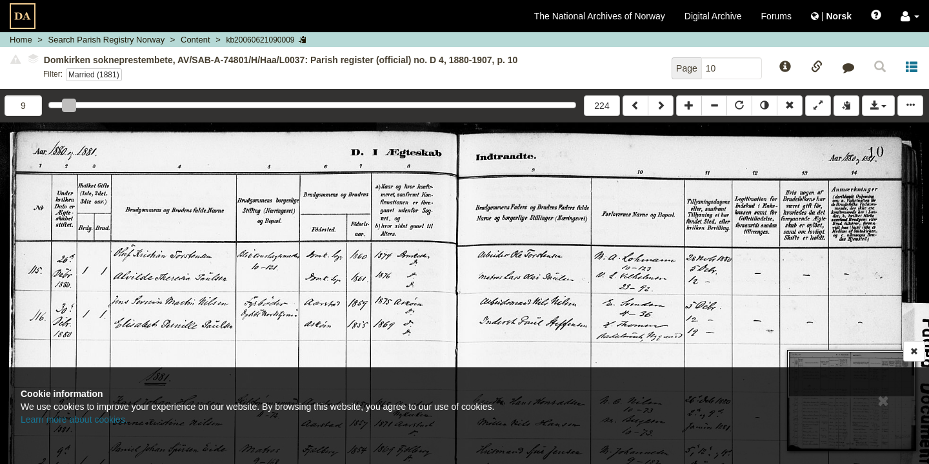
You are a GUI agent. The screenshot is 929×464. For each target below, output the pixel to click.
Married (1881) (93, 74)
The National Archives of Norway (599, 16)
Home (21, 39)
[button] (910, 16)
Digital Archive (713, 16)
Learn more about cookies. (74, 419)
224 (601, 106)
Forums (776, 16)
